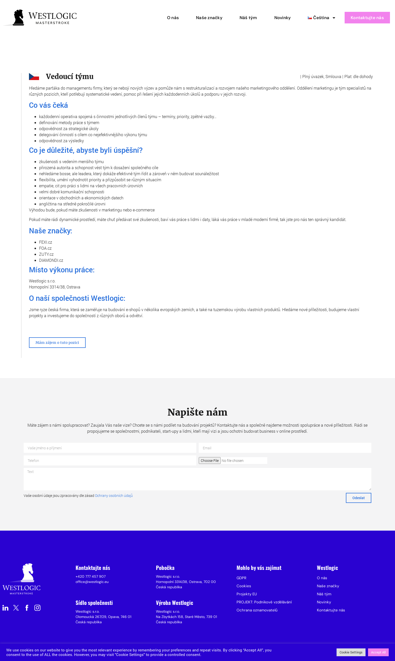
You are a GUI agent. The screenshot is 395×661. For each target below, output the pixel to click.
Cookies (244, 586)
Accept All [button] (378, 652)
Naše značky (209, 17)
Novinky (282, 17)
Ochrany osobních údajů (114, 495)
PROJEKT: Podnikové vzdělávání (264, 602)
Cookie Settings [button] (351, 652)
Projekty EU (247, 594)
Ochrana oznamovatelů (257, 610)
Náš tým (248, 17)
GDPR (241, 577)
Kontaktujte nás (367, 17)
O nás (173, 17)
